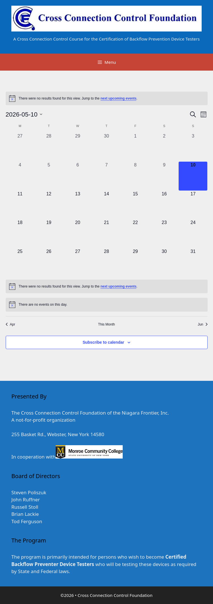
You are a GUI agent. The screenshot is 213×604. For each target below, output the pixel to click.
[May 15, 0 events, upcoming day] (135, 205)
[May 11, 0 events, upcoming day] (20, 205)
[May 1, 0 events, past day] (135, 147)
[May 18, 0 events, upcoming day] (20, 233)
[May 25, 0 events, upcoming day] (20, 262)
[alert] (107, 98)
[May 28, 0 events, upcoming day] (106, 262)
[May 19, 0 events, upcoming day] (48, 233)
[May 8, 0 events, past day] (135, 176)
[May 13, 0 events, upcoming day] (77, 205)
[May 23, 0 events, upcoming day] (164, 233)
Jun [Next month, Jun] (202, 324)
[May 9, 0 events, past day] (164, 176)
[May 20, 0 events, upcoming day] (77, 233)
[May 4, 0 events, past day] (20, 176)
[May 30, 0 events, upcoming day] (164, 262)
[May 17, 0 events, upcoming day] (193, 205)
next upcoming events (119, 98)
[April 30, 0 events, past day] (106, 147)
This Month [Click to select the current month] (106, 324)
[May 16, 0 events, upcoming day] (164, 205)
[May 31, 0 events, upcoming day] (193, 262)
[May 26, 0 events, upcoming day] (48, 262)
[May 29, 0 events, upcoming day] (135, 262)
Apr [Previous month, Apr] (10, 324)
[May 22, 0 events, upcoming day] (135, 233)
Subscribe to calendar (103, 342)
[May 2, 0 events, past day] (164, 147)
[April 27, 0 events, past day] (20, 147)
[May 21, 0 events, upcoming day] (106, 233)
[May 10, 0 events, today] (193, 176)
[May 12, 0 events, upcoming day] (48, 205)
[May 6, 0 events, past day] (77, 176)
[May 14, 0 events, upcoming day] (106, 205)
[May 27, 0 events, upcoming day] (77, 262)
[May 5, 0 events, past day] (48, 176)
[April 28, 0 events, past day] (48, 147)
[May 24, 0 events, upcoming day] (193, 233)
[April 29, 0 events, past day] (77, 147)
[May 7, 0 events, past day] (106, 176)
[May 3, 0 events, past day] (193, 147)
